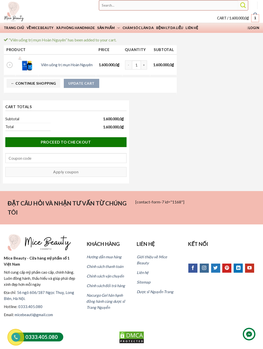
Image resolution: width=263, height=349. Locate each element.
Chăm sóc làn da (138, 28)
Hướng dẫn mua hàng (104, 256)
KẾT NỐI (198, 244)
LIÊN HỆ (146, 244)
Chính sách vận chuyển (105, 276)
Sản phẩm (108, 28)
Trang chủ (14, 28)
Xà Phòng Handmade (75, 28)
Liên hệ (192, 28)
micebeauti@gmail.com (34, 314)
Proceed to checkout (66, 142)
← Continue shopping (33, 83)
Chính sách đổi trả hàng (106, 285)
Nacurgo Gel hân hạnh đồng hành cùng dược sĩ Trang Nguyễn (106, 301)
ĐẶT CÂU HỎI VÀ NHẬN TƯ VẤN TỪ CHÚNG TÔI (67, 208)
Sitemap (143, 282)
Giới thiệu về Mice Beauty (152, 259)
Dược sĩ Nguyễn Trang (155, 291)
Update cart (81, 83)
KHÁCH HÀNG (103, 244)
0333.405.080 (30, 306)
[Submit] (243, 5)
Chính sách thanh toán (105, 266)
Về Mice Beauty (40, 28)
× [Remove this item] (10, 64)
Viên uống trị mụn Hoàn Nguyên (67, 65)
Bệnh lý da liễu (169, 28)
